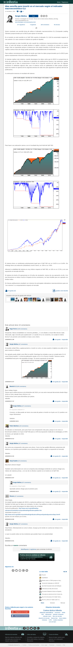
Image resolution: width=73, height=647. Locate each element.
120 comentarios (24, 426)
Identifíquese (25, 549)
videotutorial (48, 614)
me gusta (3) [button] (56, 381)
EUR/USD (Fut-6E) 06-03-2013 (50, 588)
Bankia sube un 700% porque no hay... (52, 580)
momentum (57, 612)
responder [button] (65, 339)
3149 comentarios (22, 329)
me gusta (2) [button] (56, 456)
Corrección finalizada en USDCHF (50, 583)
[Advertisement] (34, 313)
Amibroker (44, 620)
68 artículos (57, 24)
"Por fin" (44, 575)
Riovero (12, 496)
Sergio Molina (21, 16)
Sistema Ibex (54, 618)
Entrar (58, 2)
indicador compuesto (58, 614)
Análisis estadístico (58, 620)
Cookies (24, 645)
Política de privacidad (33, 645)
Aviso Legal (44, 645)
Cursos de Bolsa (58, 634)
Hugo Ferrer (13, 329)
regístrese (33, 549)
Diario (42, 603)
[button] (33, 16)
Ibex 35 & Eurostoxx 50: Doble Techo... (52, 597)
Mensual (63, 603)
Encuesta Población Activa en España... (52, 591)
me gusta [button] (9, 290)
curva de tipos (52, 621)
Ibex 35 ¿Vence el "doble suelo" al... (51, 599)
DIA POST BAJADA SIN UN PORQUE (51, 586)
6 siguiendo (33, 24)
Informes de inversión (14, 634)
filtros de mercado (57, 616)
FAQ (64, 645)
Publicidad (51, 645)
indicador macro (47, 616)
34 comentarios (22, 461)
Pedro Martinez (14, 426)
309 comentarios (21, 386)
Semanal (52, 603)
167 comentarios (23, 344)
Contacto (58, 645)
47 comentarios (19, 496)
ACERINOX (45, 577)
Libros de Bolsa (36, 634)
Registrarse (65, 2)
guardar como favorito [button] (60, 290)
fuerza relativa (62, 618)
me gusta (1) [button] (56, 477)
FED (42, 614)
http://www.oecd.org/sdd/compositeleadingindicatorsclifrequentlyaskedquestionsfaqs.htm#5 (32, 514)
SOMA (63, 612)
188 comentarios (45, 24)
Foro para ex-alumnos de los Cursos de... (52, 594)
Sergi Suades (14, 461)
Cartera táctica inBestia (52, 610)
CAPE (50, 620)
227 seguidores (21, 24)
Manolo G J (13, 386)
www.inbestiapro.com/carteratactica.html (25, 22)
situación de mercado (44, 618)
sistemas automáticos (46, 612)
